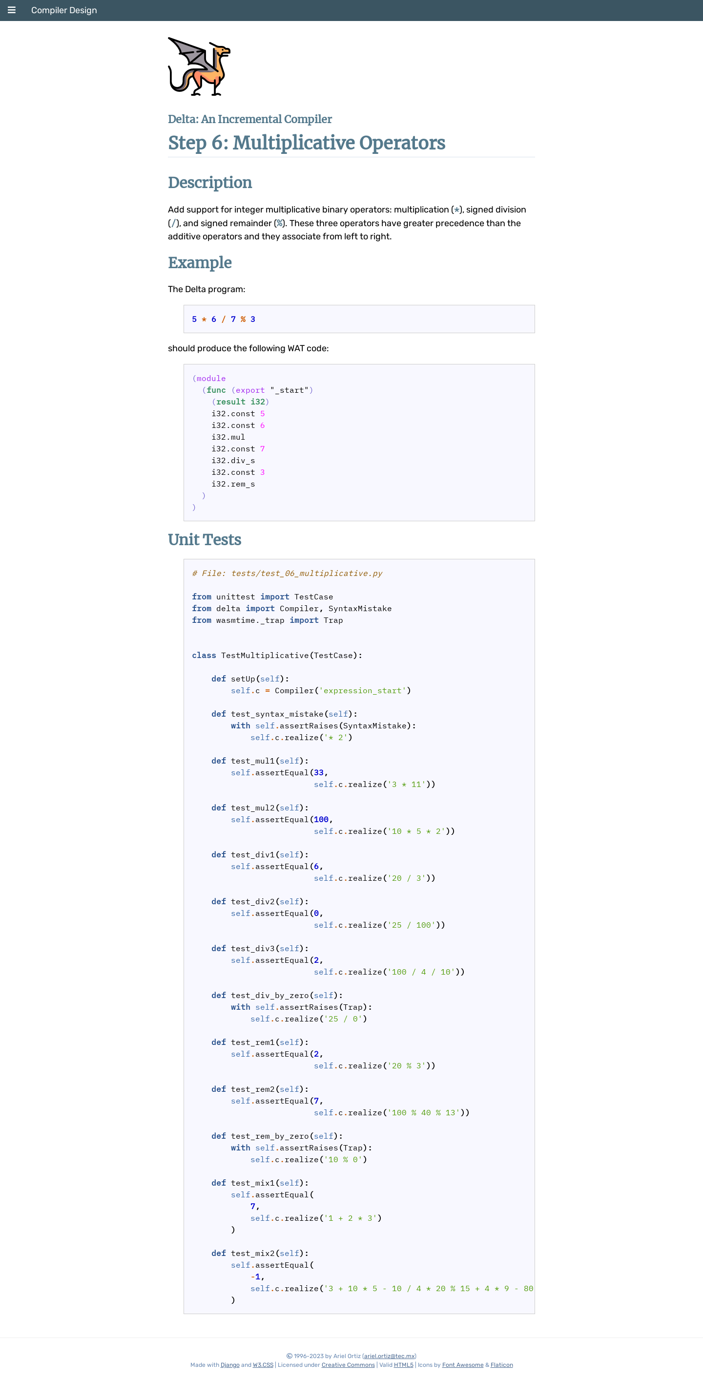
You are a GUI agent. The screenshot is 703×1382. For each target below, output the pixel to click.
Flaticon (502, 1364)
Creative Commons (348, 1364)
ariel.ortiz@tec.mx (389, 1356)
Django (230, 1364)
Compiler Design (64, 10)
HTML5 (404, 1364)
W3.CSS (263, 1364)
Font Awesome (463, 1364)
